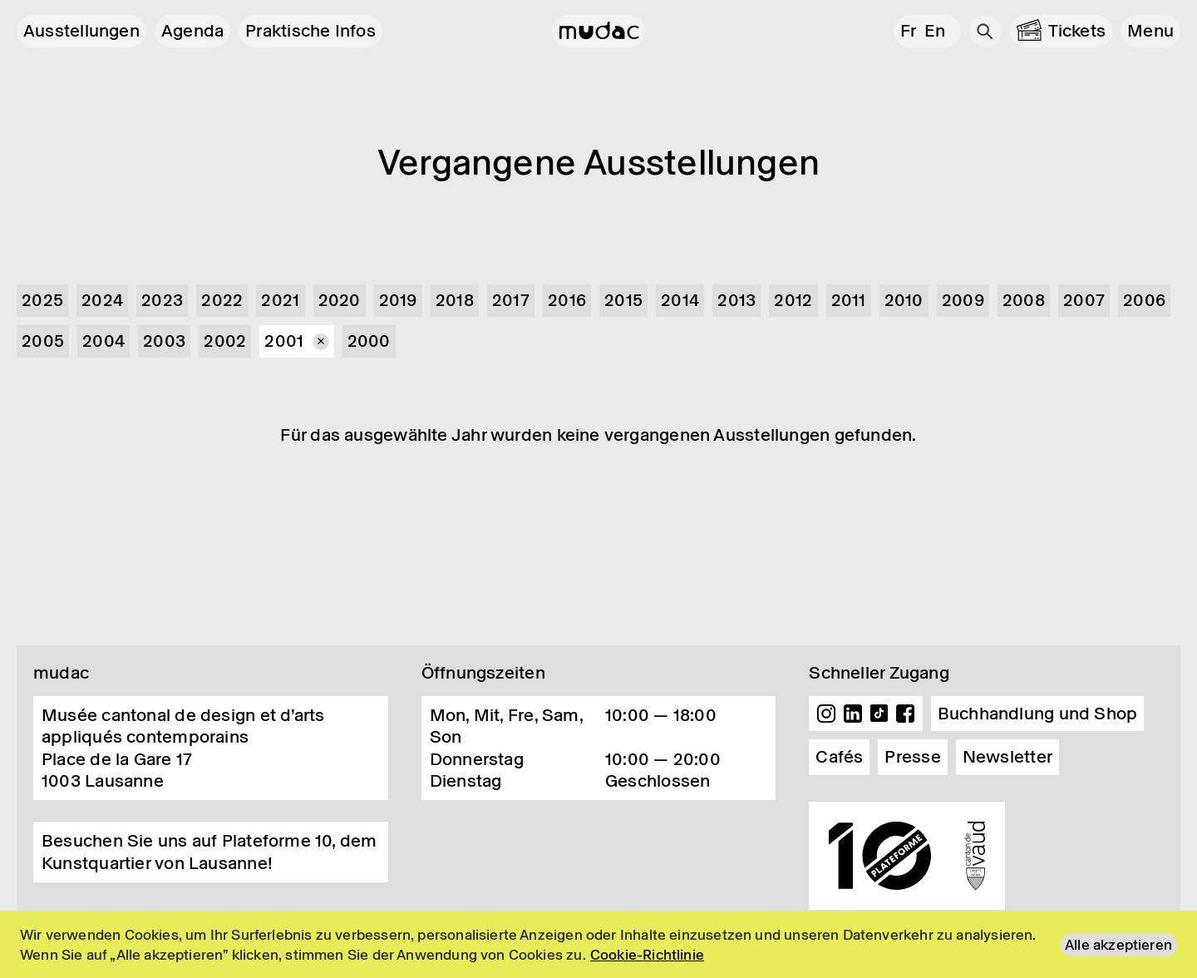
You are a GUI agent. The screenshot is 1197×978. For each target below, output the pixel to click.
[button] (1150, 31)
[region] (598, 944)
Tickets (1077, 31)
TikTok (879, 713)
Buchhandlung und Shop (1038, 713)
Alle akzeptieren (1118, 945)
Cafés (839, 757)
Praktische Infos (310, 31)
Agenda (192, 31)
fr (908, 31)
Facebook (905, 713)
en (934, 31)
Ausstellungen (81, 31)
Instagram (826, 713)
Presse (912, 757)
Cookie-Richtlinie (647, 955)
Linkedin (853, 713)
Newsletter (1007, 757)
